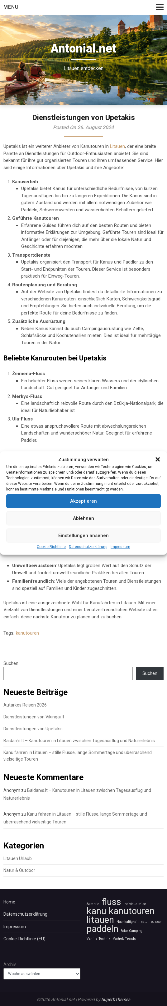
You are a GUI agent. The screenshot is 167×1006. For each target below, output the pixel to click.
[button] (158, 475)
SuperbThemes (115, 999)
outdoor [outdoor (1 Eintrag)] (156, 922)
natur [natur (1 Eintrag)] (145, 922)
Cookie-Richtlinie (51, 562)
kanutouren (27, 633)
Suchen (10, 663)
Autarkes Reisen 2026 (25, 704)
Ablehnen (83, 534)
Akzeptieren (83, 517)
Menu (11, 7)
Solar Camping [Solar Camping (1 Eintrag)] (131, 931)
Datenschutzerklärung (88, 562)
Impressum (120, 562)
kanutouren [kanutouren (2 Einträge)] (132, 911)
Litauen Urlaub (17, 858)
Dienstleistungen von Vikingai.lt (33, 716)
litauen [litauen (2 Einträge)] (100, 919)
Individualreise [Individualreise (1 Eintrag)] (135, 904)
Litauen (117, 146)
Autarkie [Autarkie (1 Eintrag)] (93, 904)
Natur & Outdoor (19, 870)
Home (9, 901)
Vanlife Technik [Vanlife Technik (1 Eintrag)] (98, 939)
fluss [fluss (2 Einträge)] (111, 902)
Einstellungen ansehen (83, 551)
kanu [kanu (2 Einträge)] (96, 911)
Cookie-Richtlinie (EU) (24, 938)
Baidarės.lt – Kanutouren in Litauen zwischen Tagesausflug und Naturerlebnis (79, 740)
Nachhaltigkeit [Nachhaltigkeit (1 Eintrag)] (127, 922)
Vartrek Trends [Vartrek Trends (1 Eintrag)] (124, 939)
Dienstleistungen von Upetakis (33, 728)
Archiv (9, 964)
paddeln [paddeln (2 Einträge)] (102, 929)
